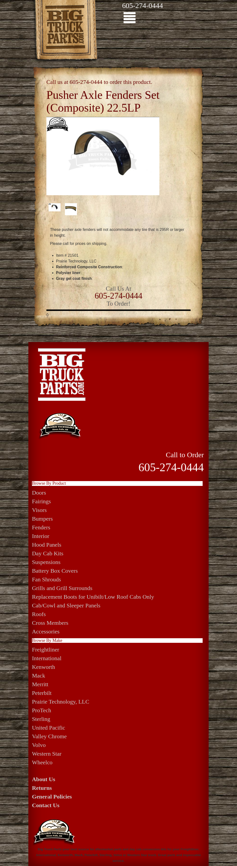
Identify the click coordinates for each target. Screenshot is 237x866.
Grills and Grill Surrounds (62, 588)
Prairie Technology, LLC (60, 701)
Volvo (39, 745)
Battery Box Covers (55, 571)
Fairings (41, 501)
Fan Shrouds (46, 579)
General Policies (52, 796)
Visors (39, 510)
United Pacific (48, 728)
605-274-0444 (142, 5)
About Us (43, 779)
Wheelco (42, 762)
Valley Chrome (49, 736)
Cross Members (50, 623)
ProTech (41, 710)
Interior (40, 536)
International (47, 658)
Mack (38, 675)
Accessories (46, 631)
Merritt (40, 684)
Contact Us (45, 805)
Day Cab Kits (47, 553)
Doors (39, 493)
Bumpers (42, 519)
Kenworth (43, 667)
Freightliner (45, 649)
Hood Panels (46, 545)
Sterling (41, 719)
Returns (42, 788)
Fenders (41, 527)
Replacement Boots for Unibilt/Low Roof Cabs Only (93, 597)
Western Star (47, 754)
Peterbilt (41, 693)
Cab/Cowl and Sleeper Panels (66, 605)
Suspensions (46, 562)
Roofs (39, 614)
